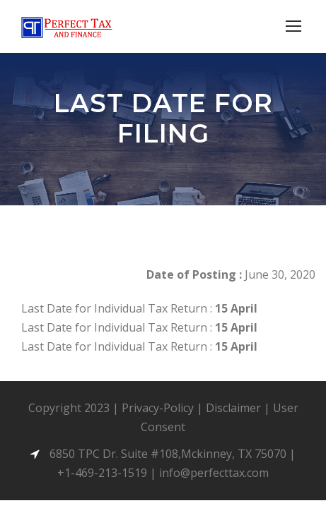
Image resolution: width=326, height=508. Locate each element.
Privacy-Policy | (164, 408)
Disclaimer (233, 408)
